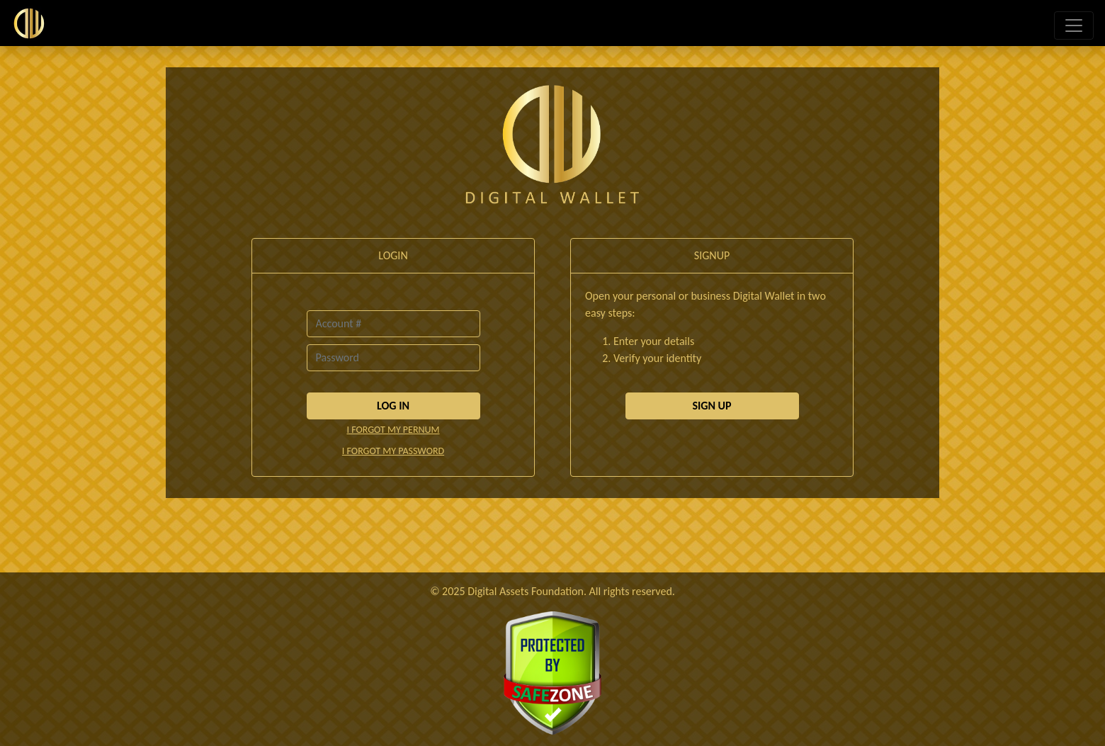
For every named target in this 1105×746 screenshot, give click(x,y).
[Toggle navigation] (1074, 25)
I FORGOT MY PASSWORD (393, 451)
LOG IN (393, 405)
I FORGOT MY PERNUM (392, 430)
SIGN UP (711, 405)
